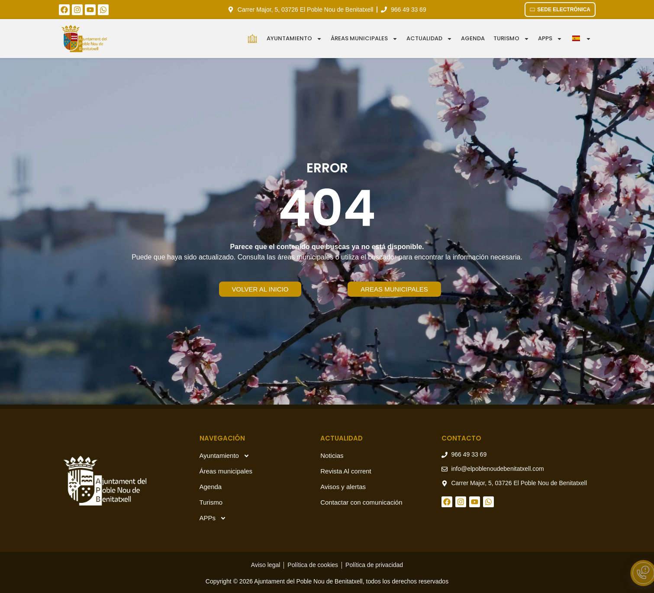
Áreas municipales (364, 39)
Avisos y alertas (343, 486)
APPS (550, 39)
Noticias (331, 455)
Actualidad (429, 39)
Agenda (473, 38)
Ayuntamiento (294, 39)
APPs (213, 518)
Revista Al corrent (345, 471)
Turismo (511, 39)
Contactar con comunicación (361, 502)
